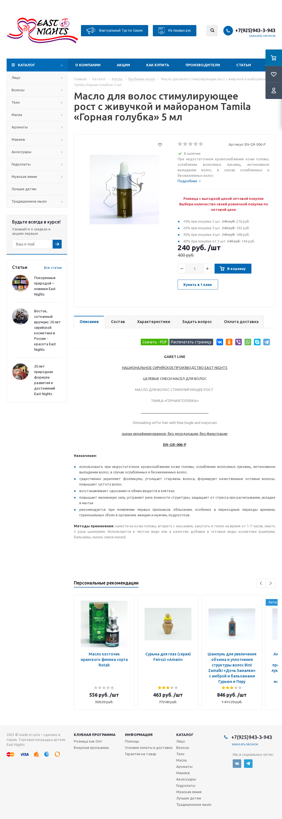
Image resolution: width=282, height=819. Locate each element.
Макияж (18, 139)
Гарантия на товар (140, 754)
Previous (261, 583)
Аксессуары (21, 152)
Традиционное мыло (29, 201)
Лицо (16, 77)
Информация (139, 735)
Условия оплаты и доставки (148, 747)
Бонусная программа (91, 747)
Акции (123, 65)
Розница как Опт (88, 741)
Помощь (132, 741)
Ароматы (20, 127)
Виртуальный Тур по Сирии (114, 30)
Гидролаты (21, 164)
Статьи (243, 65)
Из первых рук (174, 30)
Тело (16, 102)
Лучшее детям (24, 189)
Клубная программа (94, 735)
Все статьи (53, 267)
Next (270, 583)
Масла (17, 115)
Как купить (157, 65)
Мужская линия (24, 176)
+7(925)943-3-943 (255, 30)
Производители (203, 65)
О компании (88, 65)
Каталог (26, 65)
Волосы (18, 90)
